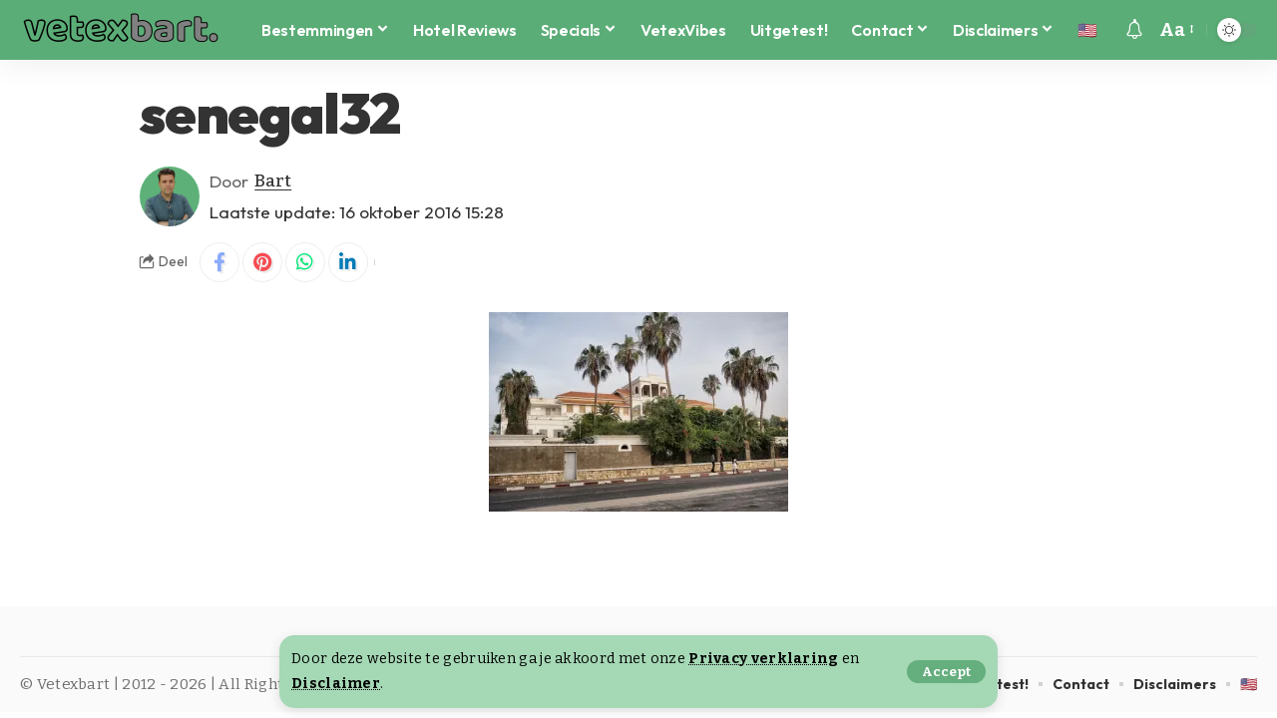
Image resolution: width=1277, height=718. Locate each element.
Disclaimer (335, 683)
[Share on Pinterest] (262, 262)
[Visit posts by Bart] (170, 196)
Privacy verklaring (763, 658)
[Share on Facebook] (219, 262)
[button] (946, 671)
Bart (272, 181)
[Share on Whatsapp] (305, 262)
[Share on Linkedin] (348, 262)
